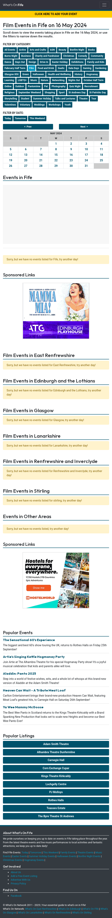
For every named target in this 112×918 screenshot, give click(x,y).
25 (101, 160)
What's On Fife (91, 908)
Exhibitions (78, 62)
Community (97, 56)
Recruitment (91, 86)
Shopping (50, 92)
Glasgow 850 (11, 74)
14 (40, 154)
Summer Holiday (42, 98)
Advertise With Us (20, 879)
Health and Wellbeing (59, 74)
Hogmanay (92, 74)
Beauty (62, 49)
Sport (62, 92)
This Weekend (37, 118)
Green (25, 74)
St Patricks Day (97, 92)
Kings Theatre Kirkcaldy (56, 776)
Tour (93, 98)
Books (91, 49)
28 (40, 165)
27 (25, 165)
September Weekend (29, 92)
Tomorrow (20, 118)
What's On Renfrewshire (57, 912)
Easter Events (19, 856)
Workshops (55, 104)
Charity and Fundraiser (47, 56)
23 (71, 160)
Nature (44, 80)
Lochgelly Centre (56, 784)
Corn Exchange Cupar (56, 768)
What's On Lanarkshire (30, 912)
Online (8, 86)
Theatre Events (85, 852)
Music (33, 80)
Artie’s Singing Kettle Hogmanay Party (34, 656)
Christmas (68, 56)
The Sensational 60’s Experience (29, 640)
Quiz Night (75, 86)
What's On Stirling (82, 912)
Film (31, 68)
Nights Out (74, 80)
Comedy (82, 56)
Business (26, 56)
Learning (9, 80)
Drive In (44, 62)
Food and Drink (46, 68)
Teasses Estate (56, 808)
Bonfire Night (77, 49)
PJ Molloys (56, 792)
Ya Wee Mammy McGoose (23, 707)
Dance (8, 62)
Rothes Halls (56, 800)
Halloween (38, 74)
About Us (16, 872)
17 (86, 154)
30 (71, 165)
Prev (27, 126)
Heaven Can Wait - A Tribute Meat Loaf (34, 690)
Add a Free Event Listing (24, 876)
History (79, 74)
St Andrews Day (77, 92)
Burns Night (11, 56)
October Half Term (94, 80)
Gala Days (73, 68)
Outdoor (19, 86)
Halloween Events (66, 856)
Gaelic (61, 68)
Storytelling (11, 98)
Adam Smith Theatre (56, 744)
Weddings (39, 104)
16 (71, 154)
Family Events (67, 852)
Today (8, 118)
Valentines (10, 104)
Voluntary (25, 104)
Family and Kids (95, 62)
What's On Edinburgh (69, 908)
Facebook (16, 895)
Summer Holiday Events (42, 856)
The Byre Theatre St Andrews (56, 816)
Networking (58, 80)
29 (56, 165)
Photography (58, 86)
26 (10, 165)
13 (25, 154)
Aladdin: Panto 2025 (19, 673)
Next (84, 126)
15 (56, 154)
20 (25, 160)
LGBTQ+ (22, 80)
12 (10, 154)
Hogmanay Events (34, 859)
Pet (46, 86)
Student (25, 98)
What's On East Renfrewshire (40, 908)
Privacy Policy (18, 883)
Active (22, 49)
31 (86, 165)
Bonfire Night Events (89, 856)
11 (101, 149)
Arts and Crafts (38, 49)
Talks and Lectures (65, 98)
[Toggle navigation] (104, 4)
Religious (10, 92)
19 (10, 160)
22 (56, 160)
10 (86, 149)
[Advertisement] (56, 215)
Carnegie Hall (56, 760)
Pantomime (34, 86)
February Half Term (15, 68)
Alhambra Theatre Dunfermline (56, 752)
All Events (10, 49)
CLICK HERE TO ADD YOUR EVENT (56, 14)
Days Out (20, 62)
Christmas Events (12, 859)
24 (86, 160)
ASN (52, 49)
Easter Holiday (60, 62)
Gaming (87, 68)
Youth (67, 104)
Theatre (83, 98)
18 (101, 154)
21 (40, 160)
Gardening (100, 68)
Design (32, 62)
